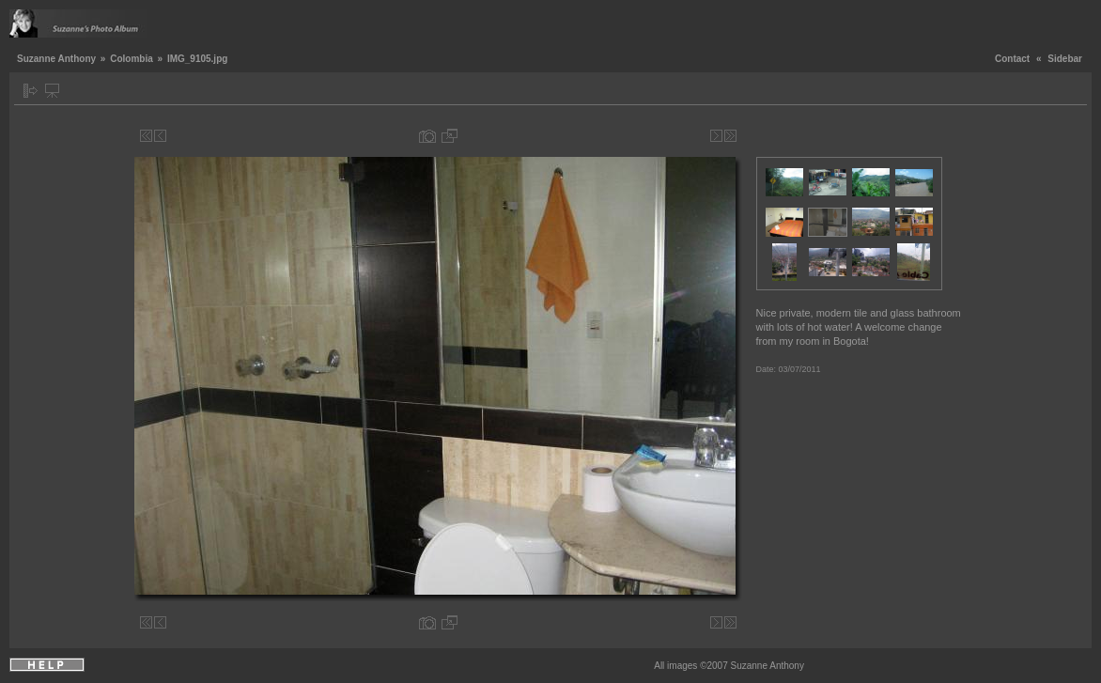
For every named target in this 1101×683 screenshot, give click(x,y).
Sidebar (1064, 59)
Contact (1012, 59)
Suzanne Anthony (56, 59)
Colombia (131, 59)
